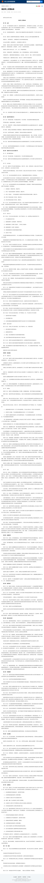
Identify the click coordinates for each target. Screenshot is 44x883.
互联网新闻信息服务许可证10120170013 (22, 878)
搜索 (41, 1)
